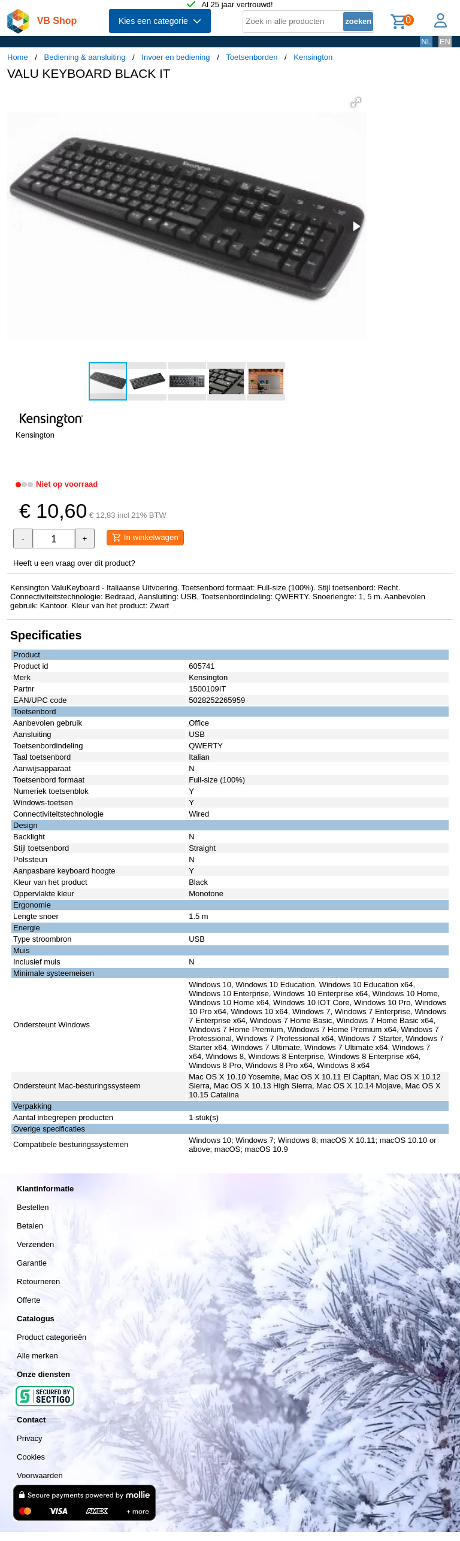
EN (445, 41)
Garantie (32, 1262)
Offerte (29, 1300)
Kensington (312, 57)
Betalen (30, 1225)
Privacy (30, 1438)
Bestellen (33, 1207)
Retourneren (38, 1281)
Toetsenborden (251, 57)
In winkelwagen (145, 537)
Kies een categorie (160, 21)
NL (426, 41)
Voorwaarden (40, 1475)
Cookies (31, 1456)
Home (17, 57)
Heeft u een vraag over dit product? (74, 563)
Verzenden (35, 1244)
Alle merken (37, 1355)
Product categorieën (51, 1337)
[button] (355, 102)
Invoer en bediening (175, 57)
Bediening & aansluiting (85, 57)
